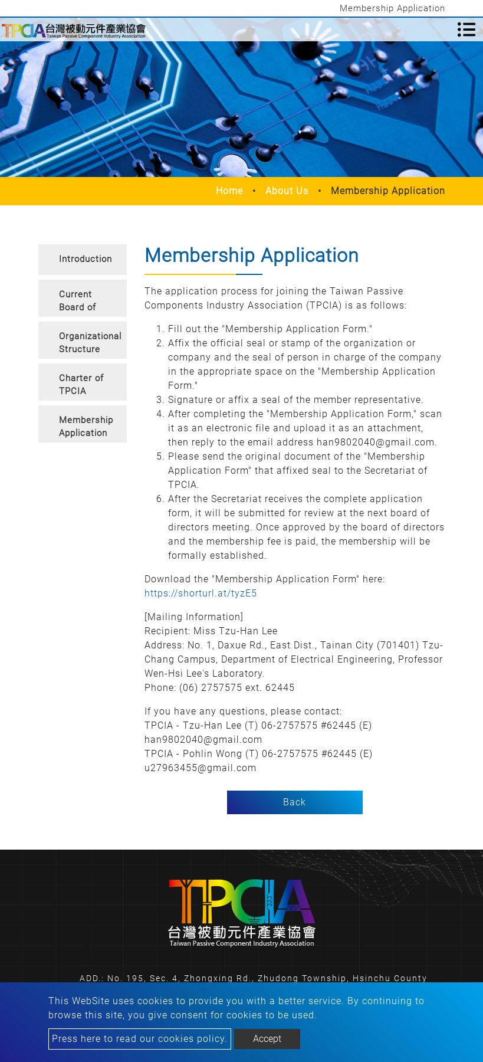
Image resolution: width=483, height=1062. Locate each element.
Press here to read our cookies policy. (140, 1038)
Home (229, 190)
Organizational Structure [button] (90, 343)
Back (294, 802)
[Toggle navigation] (466, 29)
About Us (286, 190)
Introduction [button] (85, 259)
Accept (267, 1038)
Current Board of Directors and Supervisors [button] (85, 303)
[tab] (82, 259)
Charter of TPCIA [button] (81, 385)
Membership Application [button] (86, 427)
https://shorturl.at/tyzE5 (200, 593)
